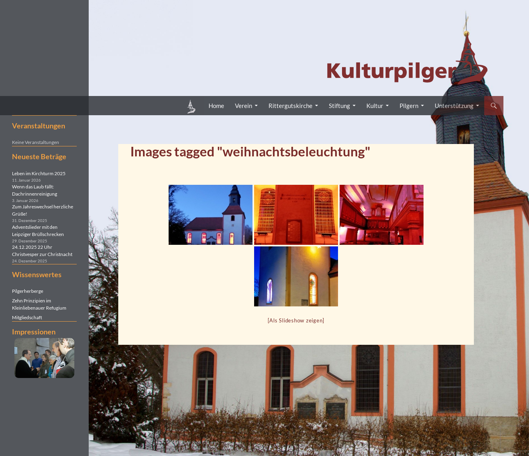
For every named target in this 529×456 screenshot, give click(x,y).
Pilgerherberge (27, 291)
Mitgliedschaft (27, 317)
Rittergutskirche (290, 105)
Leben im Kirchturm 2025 (39, 173)
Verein (243, 105)
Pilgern (409, 105)
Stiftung (339, 105)
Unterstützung (454, 105)
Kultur (374, 105)
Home (216, 105)
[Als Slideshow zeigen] (296, 320)
